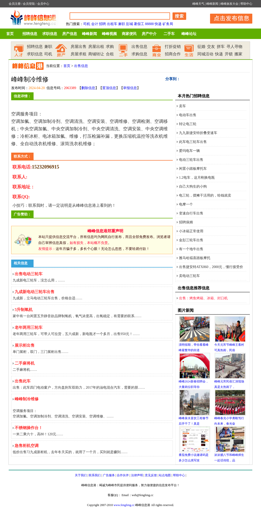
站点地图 (165, 475)
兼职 (121, 24)
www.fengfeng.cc (124, 505)
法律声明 (137, 475)
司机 (86, 24)
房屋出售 (79, 46)
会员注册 (15, 3)
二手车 (169, 34)
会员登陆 (29, 3)
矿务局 (168, 24)
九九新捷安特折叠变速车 (198, 133)
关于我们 (81, 475)
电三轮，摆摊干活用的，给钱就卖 (205, 195)
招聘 (102, 24)
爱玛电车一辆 (189, 151)
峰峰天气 (198, 3)
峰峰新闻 (212, 3)
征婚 (201, 46)
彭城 (129, 24)
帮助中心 (246, 3)
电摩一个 (186, 204)
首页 (10, 34)
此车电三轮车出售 (193, 142)
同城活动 (205, 54)
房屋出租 (96, 46)
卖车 (182, 106)
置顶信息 (109, 88)
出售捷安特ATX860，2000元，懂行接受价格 (211, 268)
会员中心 (43, 3)
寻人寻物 (234, 46)
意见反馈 (151, 475)
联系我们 (95, 475)
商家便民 (129, 34)
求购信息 (139, 54)
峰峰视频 (109, 34)
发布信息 (228, 18)
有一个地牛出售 (191, 249)
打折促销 (173, 46)
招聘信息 (29, 34)
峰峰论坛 (188, 34)
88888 (149, 24)
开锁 (229, 54)
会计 (94, 24)
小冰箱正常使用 (191, 231)
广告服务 (109, 475)
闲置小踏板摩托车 (193, 168)
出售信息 (139, 46)
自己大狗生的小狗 (193, 186)
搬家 (238, 54)
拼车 (221, 46)
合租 (110, 54)
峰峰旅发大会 (229, 3)
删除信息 (88, 88)
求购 (110, 46)
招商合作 (173, 54)
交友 (211, 46)
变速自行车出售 (191, 213)
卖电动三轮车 (189, 276)
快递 (158, 24)
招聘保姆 (186, 222)
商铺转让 (96, 54)
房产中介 (149, 34)
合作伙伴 (123, 475)
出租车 (112, 24)
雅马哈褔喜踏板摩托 (194, 258)
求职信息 (49, 34)
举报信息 (130, 88)
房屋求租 (79, 54)
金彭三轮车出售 (191, 240)
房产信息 (69, 34)
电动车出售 (187, 115)
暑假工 (139, 24)
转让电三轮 (187, 124)
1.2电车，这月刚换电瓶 (197, 177)
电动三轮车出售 (191, 160)
